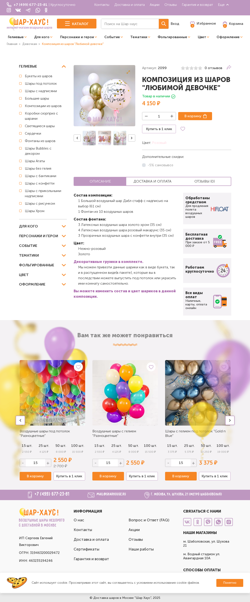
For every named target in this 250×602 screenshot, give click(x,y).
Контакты (101, 4)
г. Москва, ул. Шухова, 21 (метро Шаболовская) (186, 494)
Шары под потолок (41, 83)
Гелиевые (16, 37)
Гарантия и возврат (197, 4)
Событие (112, 37)
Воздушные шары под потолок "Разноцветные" (45, 433)
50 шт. (60, 445)
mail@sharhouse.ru (111, 494)
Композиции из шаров (43, 106)
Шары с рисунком (40, 203)
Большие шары (37, 98)
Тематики (138, 37)
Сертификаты (86, 549)
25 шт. (116, 445)
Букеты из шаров (38, 76)
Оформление (228, 37)
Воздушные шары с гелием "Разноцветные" (114, 433)
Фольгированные (172, 37)
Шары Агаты (35, 161)
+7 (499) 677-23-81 (52, 494)
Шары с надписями (41, 91)
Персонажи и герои (77, 37)
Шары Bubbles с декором (38, 151)
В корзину (193, 116)
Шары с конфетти (39, 183)
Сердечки (33, 133)
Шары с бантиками (40, 176)
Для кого (41, 37)
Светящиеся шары (40, 126)
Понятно (229, 583)
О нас (79, 520)
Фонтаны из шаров (40, 141)
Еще (223, 4)
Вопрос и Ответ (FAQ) (149, 520)
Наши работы (141, 549)
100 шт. (77, 445)
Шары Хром (34, 211)
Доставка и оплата (129, 4)
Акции (154, 4)
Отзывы (170, 4)
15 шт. (99, 445)
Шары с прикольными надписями (43, 193)
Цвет (202, 37)
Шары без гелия (38, 168)
